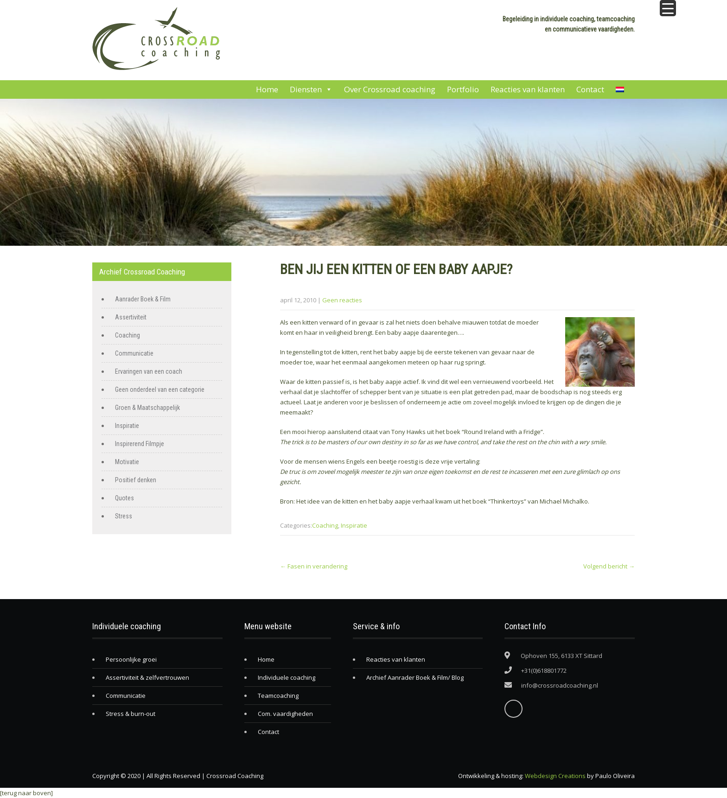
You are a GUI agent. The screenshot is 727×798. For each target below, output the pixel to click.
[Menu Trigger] (668, 8)
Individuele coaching (286, 677)
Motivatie (127, 462)
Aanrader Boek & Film (143, 299)
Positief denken (135, 480)
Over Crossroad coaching (389, 89)
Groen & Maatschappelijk (147, 407)
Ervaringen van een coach (148, 371)
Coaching (325, 525)
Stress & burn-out (130, 713)
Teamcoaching (278, 695)
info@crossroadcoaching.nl (559, 685)
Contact (590, 89)
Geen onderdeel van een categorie (159, 389)
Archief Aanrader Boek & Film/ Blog (415, 677)
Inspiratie (354, 525)
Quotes (124, 498)
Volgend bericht (609, 566)
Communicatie (134, 353)
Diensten (311, 89)
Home (267, 89)
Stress (123, 516)
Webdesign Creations (555, 776)
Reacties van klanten (528, 89)
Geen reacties (342, 300)
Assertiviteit (131, 317)
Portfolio (463, 89)
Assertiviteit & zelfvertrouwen (147, 677)
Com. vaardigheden (285, 713)
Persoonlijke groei (131, 659)
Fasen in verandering (313, 566)
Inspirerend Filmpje (139, 443)
